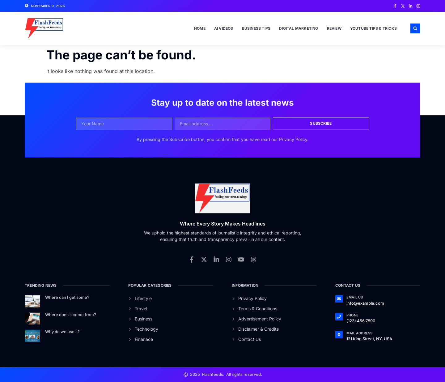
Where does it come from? (70, 314)
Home (200, 28)
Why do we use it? (62, 331)
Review (334, 28)
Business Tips (256, 28)
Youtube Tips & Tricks (373, 28)
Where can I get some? (67, 297)
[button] (415, 28)
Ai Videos (223, 28)
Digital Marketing (298, 28)
